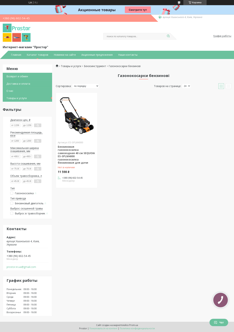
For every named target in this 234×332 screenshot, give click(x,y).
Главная (16, 55)
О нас (9, 91)
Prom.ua (133, 325)
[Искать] (168, 36)
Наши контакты (127, 55)
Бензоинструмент (95, 66)
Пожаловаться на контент (103, 328)
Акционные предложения (97, 55)
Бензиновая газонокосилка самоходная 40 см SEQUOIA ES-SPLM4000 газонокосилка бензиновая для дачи (76, 155)
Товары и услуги (16, 98)
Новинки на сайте (65, 55)
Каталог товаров (37, 55)
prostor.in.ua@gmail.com (21, 267)
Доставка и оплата (18, 83)
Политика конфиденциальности (137, 328)
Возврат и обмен (17, 76)
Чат (219, 322)
